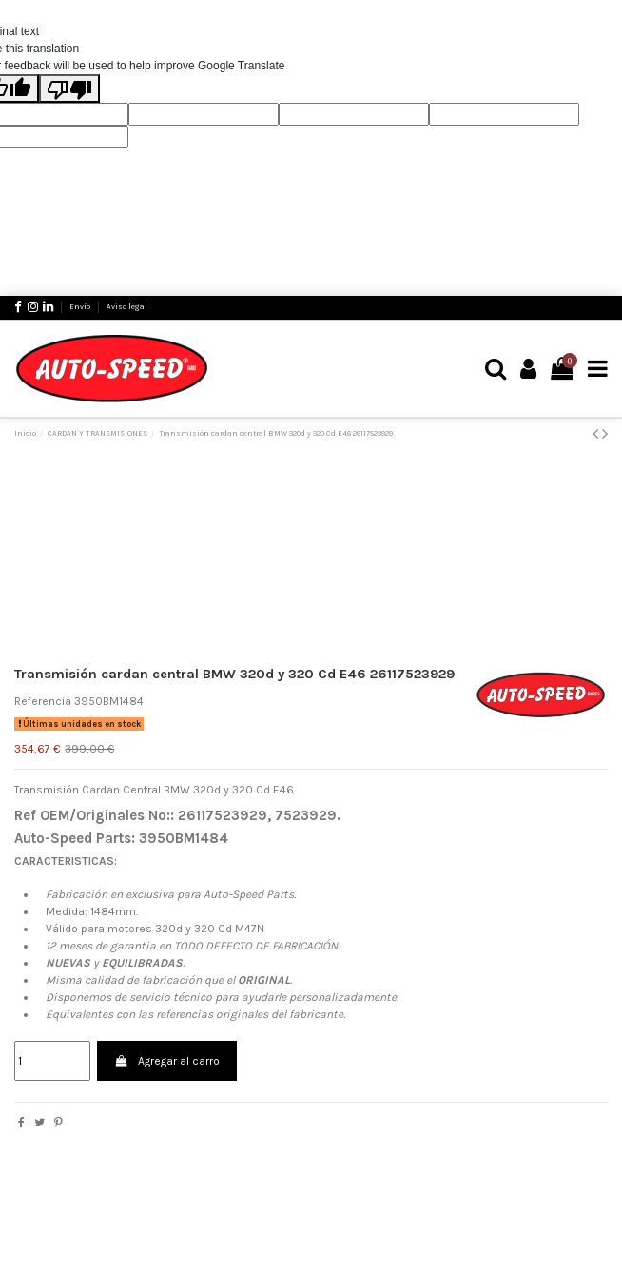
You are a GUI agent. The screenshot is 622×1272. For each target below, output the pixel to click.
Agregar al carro (166, 1060)
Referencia (42, 701)
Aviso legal (127, 307)
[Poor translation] (69, 88)
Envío (80, 307)
